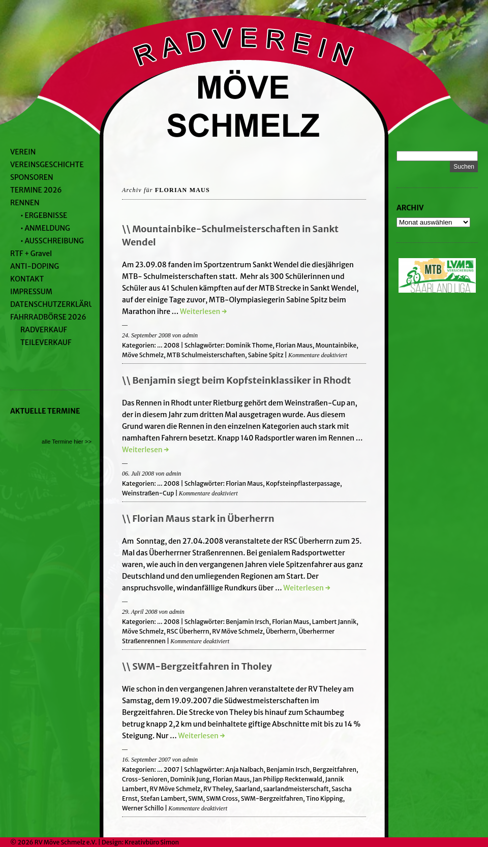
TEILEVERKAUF (45, 342)
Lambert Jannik (334, 621)
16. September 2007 (146, 759)
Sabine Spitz (266, 355)
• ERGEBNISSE (43, 215)
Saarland (247, 789)
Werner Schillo (143, 808)
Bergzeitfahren (334, 769)
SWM (195, 798)
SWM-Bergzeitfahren (272, 798)
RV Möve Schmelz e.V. (66, 842)
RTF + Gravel (31, 253)
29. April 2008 (139, 611)
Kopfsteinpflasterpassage (303, 483)
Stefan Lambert (162, 798)
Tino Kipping (324, 798)
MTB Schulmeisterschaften (206, 355)
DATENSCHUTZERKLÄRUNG (57, 304)
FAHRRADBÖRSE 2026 (48, 317)
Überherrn (281, 631)
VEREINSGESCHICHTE (47, 164)
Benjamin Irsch (247, 621)
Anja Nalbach (244, 769)
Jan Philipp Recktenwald (287, 779)
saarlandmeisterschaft (296, 789)
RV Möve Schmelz (237, 631)
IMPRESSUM (31, 291)
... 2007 (168, 769)
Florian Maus (294, 345)
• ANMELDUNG (45, 228)
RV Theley (217, 789)
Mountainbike (336, 345)
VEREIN (23, 151)
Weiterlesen (203, 311)
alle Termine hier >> (67, 441)
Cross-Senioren (144, 779)
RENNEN (25, 202)
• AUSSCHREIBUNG (52, 240)
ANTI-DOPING (34, 266)
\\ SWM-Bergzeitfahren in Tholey (197, 666)
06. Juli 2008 (138, 473)
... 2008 (168, 345)
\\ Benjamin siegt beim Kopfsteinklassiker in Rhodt (236, 380)
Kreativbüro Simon (152, 842)
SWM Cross (221, 798)
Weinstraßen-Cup (148, 493)
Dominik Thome (249, 345)
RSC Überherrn (188, 631)
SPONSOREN (31, 177)
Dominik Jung (190, 779)
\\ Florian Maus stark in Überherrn (198, 518)
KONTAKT (27, 279)
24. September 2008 (146, 335)
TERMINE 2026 (36, 190)
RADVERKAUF (43, 329)
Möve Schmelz (143, 355)
